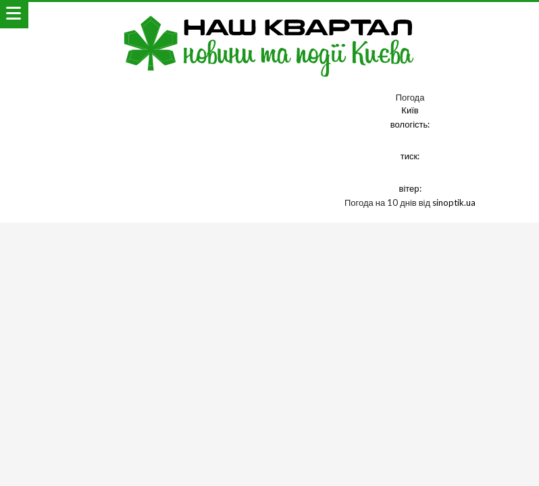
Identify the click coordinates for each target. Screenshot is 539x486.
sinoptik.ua (454, 202)
